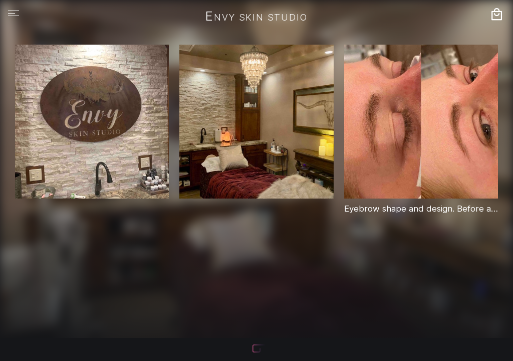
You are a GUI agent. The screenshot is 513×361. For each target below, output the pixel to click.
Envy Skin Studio (256, 17)
